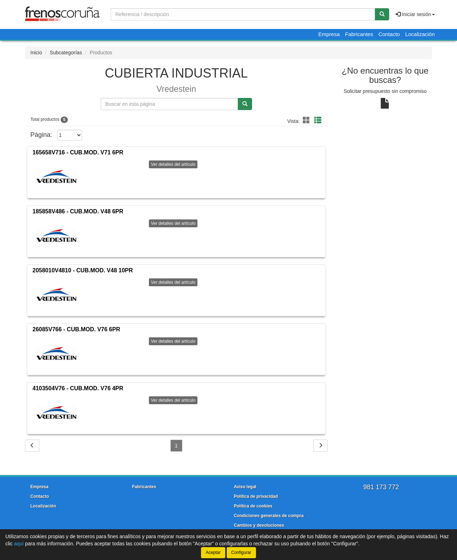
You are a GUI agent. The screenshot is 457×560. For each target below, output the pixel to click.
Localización (420, 34)
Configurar (241, 552)
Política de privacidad (256, 496)
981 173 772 (381, 487)
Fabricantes (359, 34)
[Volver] (32, 446)
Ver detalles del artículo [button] (173, 164)
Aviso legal (245, 486)
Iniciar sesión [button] (415, 14)
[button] (307, 120)
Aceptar (213, 552)
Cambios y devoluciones (259, 525)
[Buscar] (382, 14)
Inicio (36, 52)
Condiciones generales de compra (268, 515)
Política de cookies (253, 506)
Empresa (329, 34)
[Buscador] (243, 14)
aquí (19, 543)
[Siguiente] (320, 446)
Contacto (389, 34)
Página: (41, 134)
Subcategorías (66, 52)
